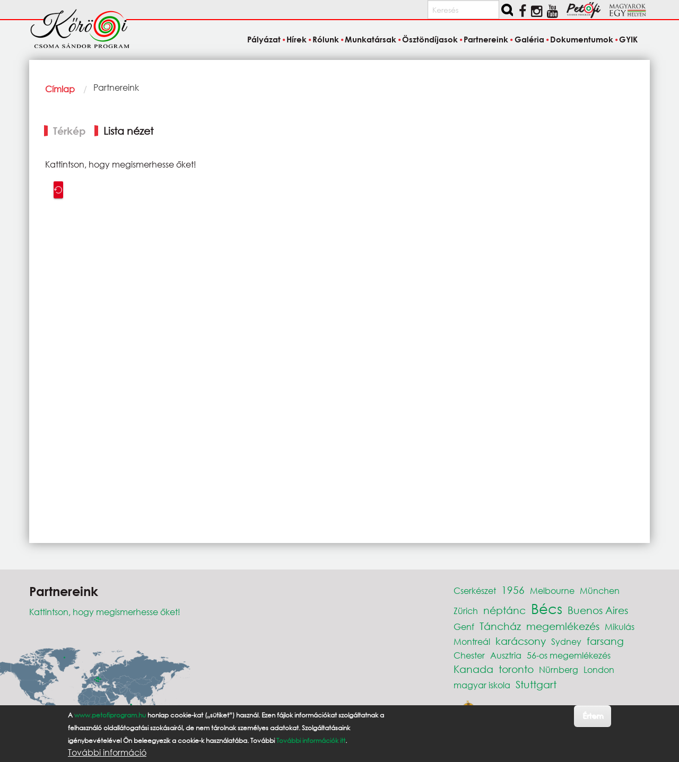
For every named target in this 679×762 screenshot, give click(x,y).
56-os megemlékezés (569, 655)
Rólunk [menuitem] (325, 39)
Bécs (546, 608)
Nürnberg (558, 669)
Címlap (60, 88)
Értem (592, 716)
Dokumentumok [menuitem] (581, 39)
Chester (469, 655)
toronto (516, 669)
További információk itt (310, 740)
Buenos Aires (598, 610)
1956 (513, 590)
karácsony (520, 641)
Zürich (466, 610)
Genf (464, 626)
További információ (107, 752)
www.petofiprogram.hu (110, 715)
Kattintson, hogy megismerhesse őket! (104, 611)
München (600, 590)
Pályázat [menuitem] (264, 39)
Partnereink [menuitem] (486, 39)
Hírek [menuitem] (296, 39)
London (599, 669)
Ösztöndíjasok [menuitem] (430, 39)
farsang (605, 641)
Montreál (472, 641)
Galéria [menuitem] (529, 39)
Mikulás (619, 626)
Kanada (473, 669)
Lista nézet (128, 130)
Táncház (500, 626)
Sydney (566, 641)
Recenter (58, 189)
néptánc (504, 610)
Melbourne (552, 590)
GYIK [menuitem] (628, 39)
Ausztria (505, 655)
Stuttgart (536, 684)
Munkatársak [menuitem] (370, 39)
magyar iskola (482, 684)
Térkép (69, 130)
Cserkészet (475, 590)
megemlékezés (562, 626)
